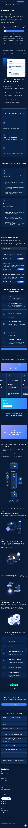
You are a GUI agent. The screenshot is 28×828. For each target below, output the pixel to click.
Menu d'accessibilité (5, 826)
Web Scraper (11, 4)
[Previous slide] (2, 385)
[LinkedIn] (2, 804)
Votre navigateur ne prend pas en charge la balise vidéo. (14, 67)
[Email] (4, 813)
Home (2, 4)
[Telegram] (6, 813)
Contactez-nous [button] (20, 1)
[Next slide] (26, 385)
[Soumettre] (25, 248)
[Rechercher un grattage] (13, 248)
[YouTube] (4, 804)
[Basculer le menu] (26, 2)
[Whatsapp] (2, 813)
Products (6, 4)
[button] (6, 798)
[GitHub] (6, 804)
